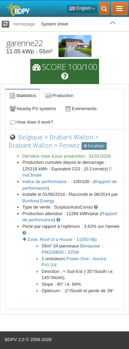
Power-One (77, 258)
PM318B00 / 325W (60, 252)
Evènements (80, 108)
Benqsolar (90, 245)
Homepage (24, 24)
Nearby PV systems (32, 108)
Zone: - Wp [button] (60, 239)
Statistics (22, 95)
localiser (94, 146)
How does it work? (31, 122)
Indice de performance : (46, 181)
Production (58, 95)
